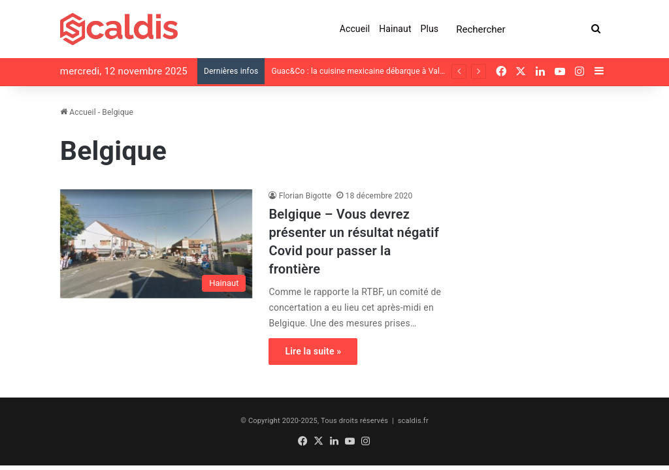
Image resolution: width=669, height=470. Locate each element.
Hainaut (395, 29)
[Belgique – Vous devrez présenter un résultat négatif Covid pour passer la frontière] (156, 243)
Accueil (355, 29)
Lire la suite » (313, 351)
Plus (430, 29)
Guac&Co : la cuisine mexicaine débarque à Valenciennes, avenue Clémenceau (412, 71)
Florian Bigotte (305, 195)
